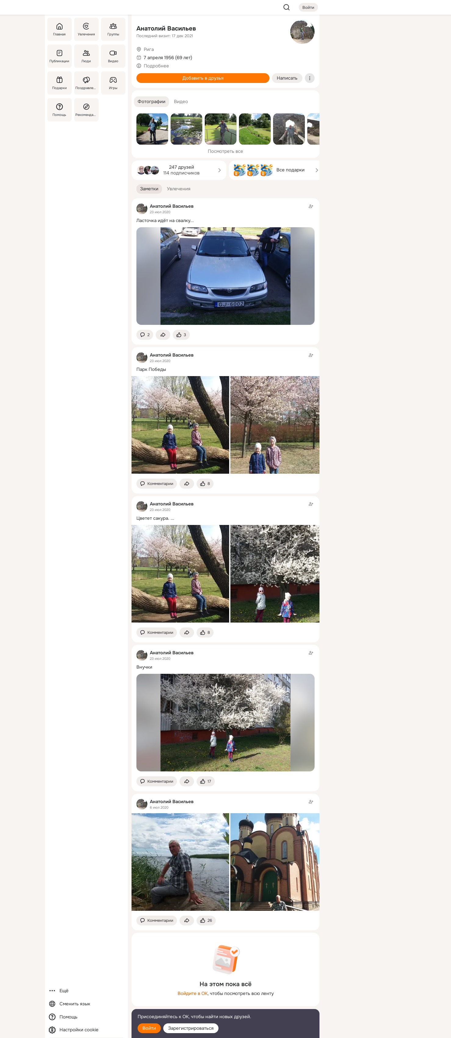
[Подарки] (59, 83)
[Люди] (86, 56)
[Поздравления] (86, 83)
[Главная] (59, 29)
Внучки (144, 667)
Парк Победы (151, 369)
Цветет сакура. (152, 518)
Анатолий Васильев (166, 28)
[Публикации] (59, 56)
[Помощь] (59, 109)
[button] (151, 101)
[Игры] (113, 83)
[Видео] (113, 56)
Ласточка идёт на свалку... (165, 220)
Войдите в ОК (192, 993)
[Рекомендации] (86, 109)
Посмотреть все (225, 151)
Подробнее (156, 65)
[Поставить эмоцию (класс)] (181, 335)
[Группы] (113, 29)
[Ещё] (86, 990)
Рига (149, 49)
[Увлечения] (86, 29)
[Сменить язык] (86, 1004)
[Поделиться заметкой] (163, 335)
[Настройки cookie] (86, 1029)
